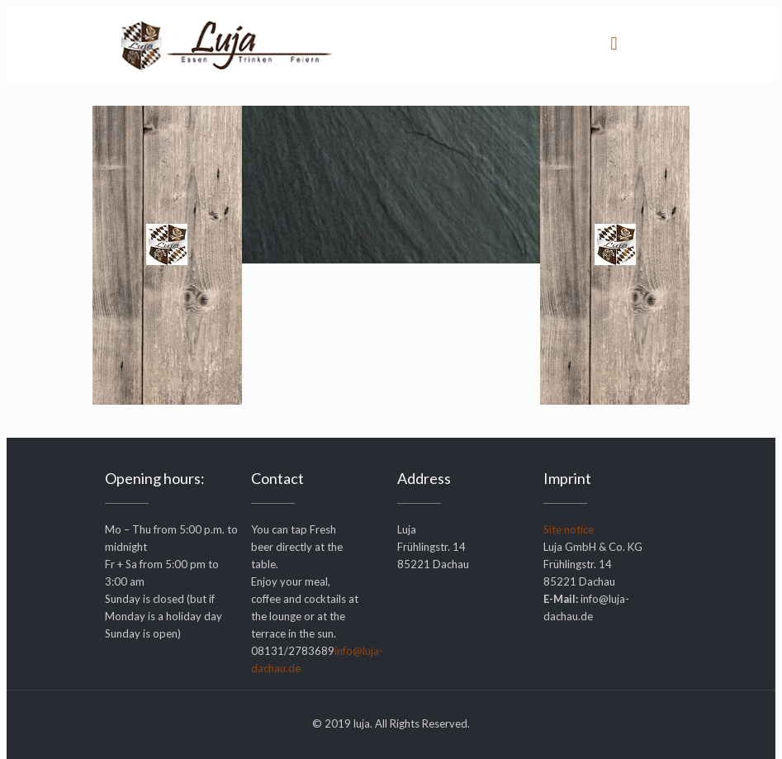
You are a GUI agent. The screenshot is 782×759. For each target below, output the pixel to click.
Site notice (568, 529)
